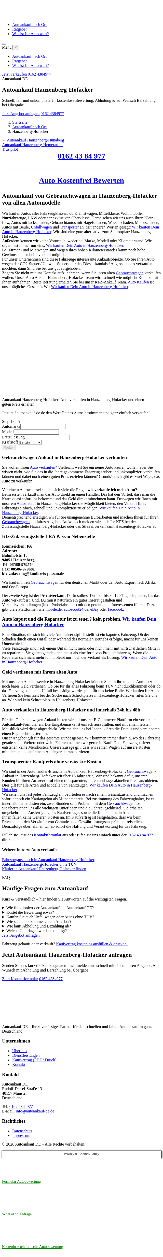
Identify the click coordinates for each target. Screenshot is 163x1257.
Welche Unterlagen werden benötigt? (36, 931)
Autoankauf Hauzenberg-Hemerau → (32, 144)
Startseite (20, 122)
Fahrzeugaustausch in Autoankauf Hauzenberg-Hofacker (48, 860)
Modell (8, 432)
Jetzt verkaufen (14, 74)
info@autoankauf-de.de (35, 1111)
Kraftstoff (10, 442)
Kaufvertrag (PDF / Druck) (34, 1060)
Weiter (9, 447)
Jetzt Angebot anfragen (21, 113)
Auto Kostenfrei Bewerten (81, 180)
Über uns (19, 1051)
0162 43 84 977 (81, 156)
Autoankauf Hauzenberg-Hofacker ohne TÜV (39, 864)
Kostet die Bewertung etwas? (30, 912)
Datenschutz (22, 1131)
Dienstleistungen (26, 1055)
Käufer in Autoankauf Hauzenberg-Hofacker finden (44, 869)
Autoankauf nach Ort (29, 24)
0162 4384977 (39, 74)
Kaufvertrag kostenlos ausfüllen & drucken (91, 944)
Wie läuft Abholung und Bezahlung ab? (38, 926)
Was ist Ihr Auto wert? (30, 34)
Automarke (11, 426)
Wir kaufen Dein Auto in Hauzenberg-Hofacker (84, 245)
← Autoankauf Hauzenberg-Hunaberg (33, 140)
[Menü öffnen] (4, 44)
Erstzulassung (13, 437)
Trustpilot (10, 149)
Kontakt (18, 1064)
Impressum (21, 1135)
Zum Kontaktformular (20, 979)
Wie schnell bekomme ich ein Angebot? (38, 921)
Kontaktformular (47, 835)
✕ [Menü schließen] (16, 47)
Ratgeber (19, 29)
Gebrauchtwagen (16, 522)
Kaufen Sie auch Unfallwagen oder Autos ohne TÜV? (50, 917)
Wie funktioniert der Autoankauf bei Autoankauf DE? (50, 908)
